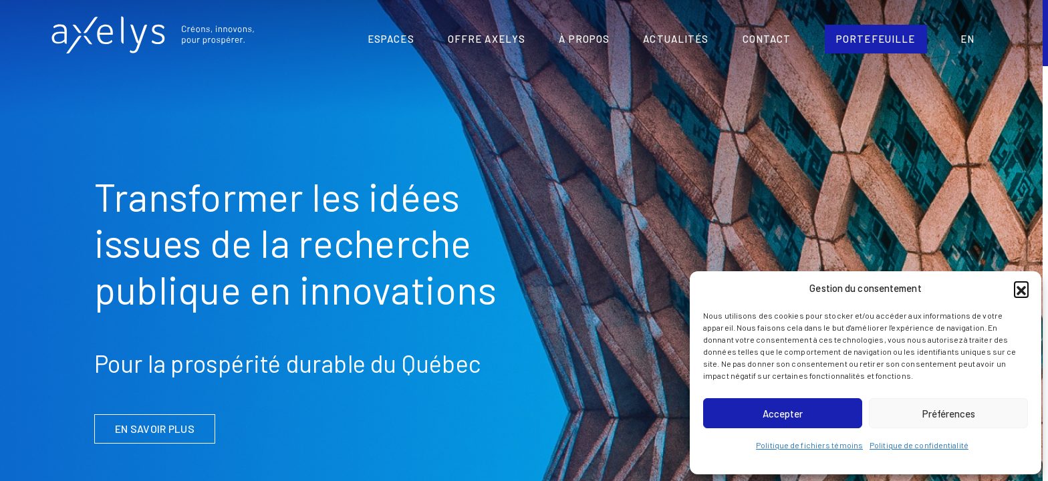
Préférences (948, 414)
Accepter (783, 414)
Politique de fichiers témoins (809, 445)
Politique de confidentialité (919, 445)
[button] (1021, 288)
